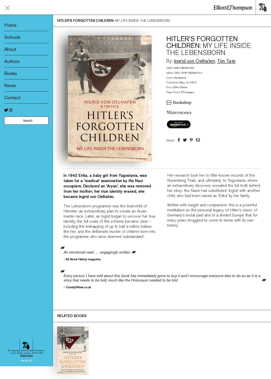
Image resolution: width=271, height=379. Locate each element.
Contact (12, 97)
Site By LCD (26, 331)
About (10, 49)
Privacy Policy (26, 326)
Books (10, 73)
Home (10, 25)
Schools (12, 37)
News (10, 85)
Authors (12, 61)
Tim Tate (226, 61)
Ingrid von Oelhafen (194, 61)
